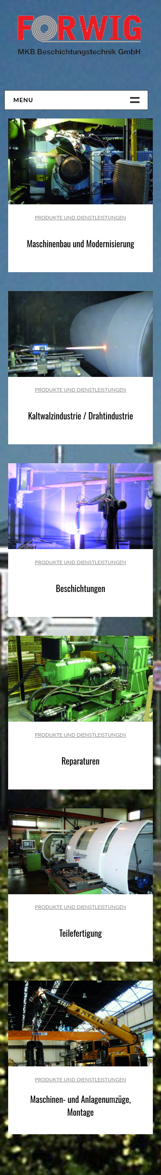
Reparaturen (80, 760)
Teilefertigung (80, 932)
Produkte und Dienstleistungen (80, 217)
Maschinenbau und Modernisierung (80, 243)
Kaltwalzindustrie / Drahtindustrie (80, 415)
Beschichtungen (80, 588)
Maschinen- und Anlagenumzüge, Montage (80, 1105)
